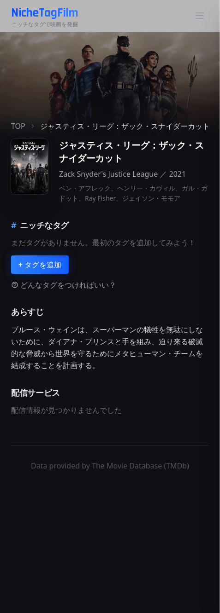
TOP (18, 126)
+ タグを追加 (39, 265)
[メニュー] (199, 15)
